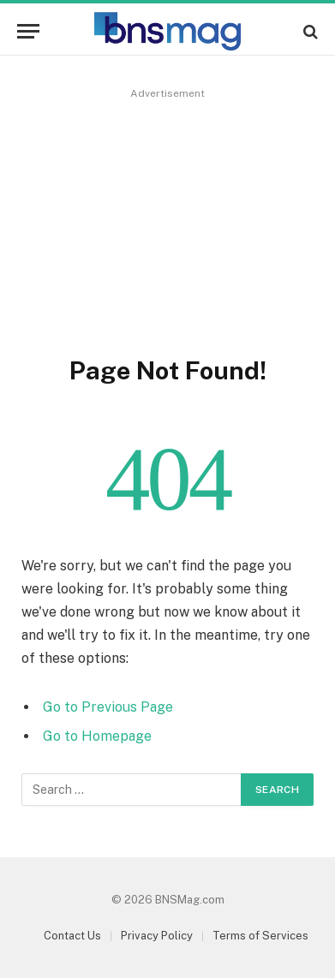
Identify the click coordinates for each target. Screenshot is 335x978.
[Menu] (28, 31)
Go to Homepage (97, 736)
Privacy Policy (157, 935)
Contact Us (72, 935)
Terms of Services (260, 935)
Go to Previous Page (108, 707)
